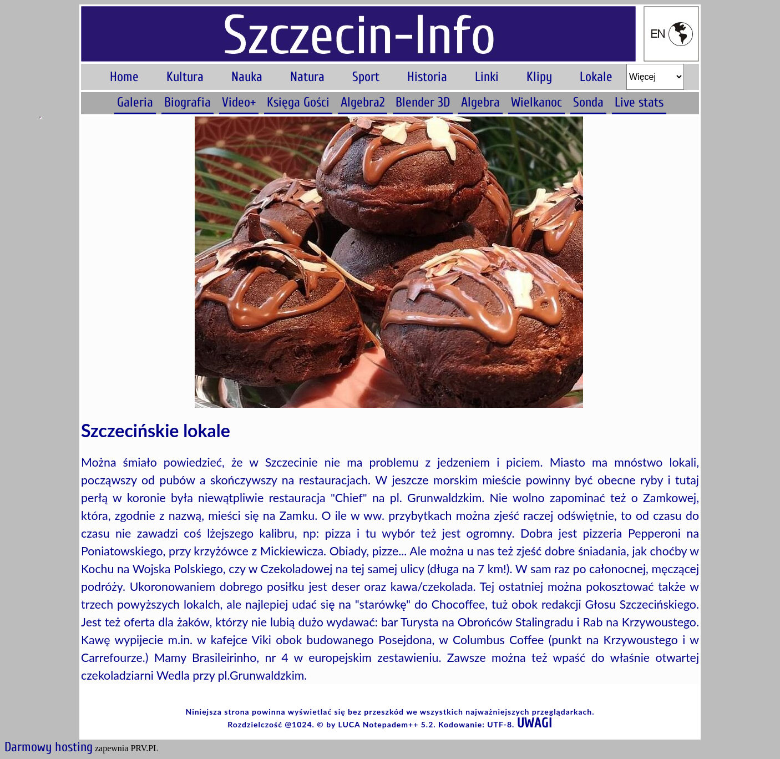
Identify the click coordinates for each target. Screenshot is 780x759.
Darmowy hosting (48, 747)
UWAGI (535, 723)
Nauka (246, 76)
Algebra (480, 102)
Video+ (239, 102)
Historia (427, 76)
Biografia (187, 102)
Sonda (588, 102)
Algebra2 (362, 102)
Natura (307, 76)
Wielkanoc (536, 102)
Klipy (539, 76)
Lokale (596, 76)
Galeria (135, 102)
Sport (365, 76)
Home (124, 76)
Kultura (185, 76)
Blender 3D (423, 102)
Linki (487, 76)
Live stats (639, 102)
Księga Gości (298, 102)
